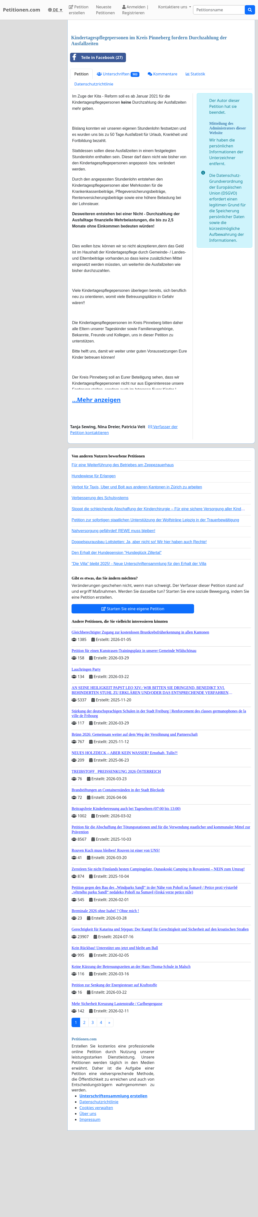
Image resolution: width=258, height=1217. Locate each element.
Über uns (87, 1182)
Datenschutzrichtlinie (93, 153)
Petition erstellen (78, 9)
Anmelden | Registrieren (135, 9)
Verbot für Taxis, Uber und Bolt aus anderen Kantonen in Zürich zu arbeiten (137, 556)
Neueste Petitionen (105, 9)
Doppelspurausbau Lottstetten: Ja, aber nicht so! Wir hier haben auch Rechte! (139, 610)
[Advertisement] (161, 62)
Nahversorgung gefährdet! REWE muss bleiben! (113, 599)
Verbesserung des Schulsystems (100, 567)
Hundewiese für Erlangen (94, 545)
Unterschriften (118, 143)
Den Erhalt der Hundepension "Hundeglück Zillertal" (116, 621)
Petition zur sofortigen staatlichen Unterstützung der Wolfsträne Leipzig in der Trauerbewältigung (155, 589)
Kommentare (162, 142)
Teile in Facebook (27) (96, 126)
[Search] (219, 9)
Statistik (195, 142)
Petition (81, 142)
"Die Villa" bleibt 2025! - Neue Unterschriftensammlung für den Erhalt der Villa (139, 632)
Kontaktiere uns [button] (173, 7)
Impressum (89, 1188)
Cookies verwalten (96, 1176)
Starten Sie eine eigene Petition (132, 677)
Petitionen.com (21, 9)
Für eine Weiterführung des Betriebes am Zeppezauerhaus (123, 534)
